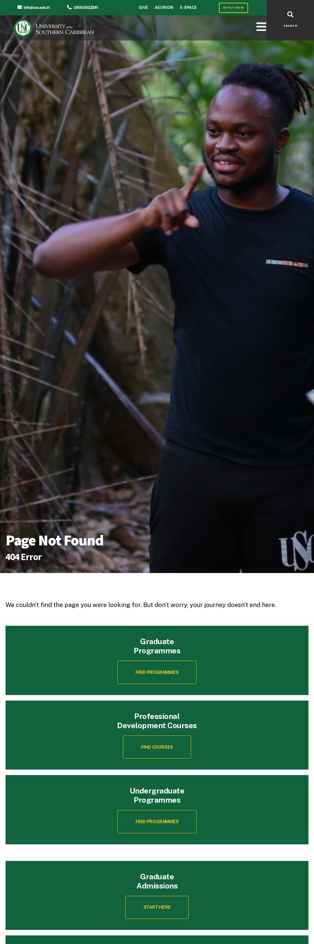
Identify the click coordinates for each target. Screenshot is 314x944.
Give (143, 7)
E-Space (188, 7)
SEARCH (290, 26)
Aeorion (164, 7)
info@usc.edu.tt (37, 7)
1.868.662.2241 (85, 7)
